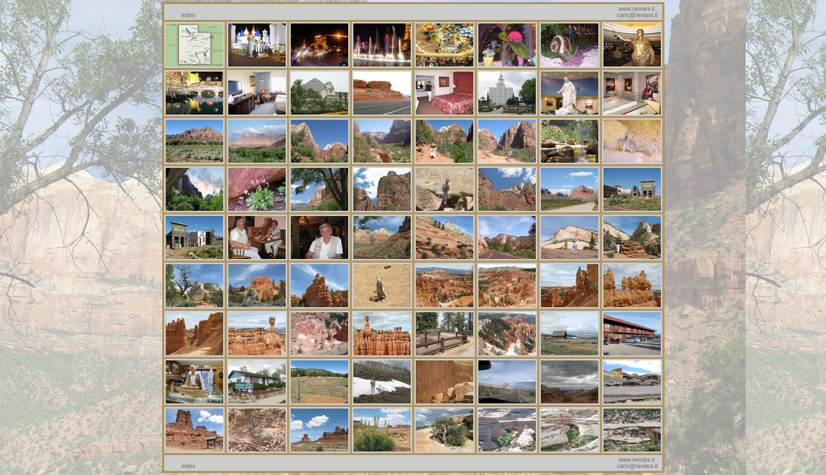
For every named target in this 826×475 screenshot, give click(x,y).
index (188, 15)
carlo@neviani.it (637, 15)
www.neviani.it (636, 9)
